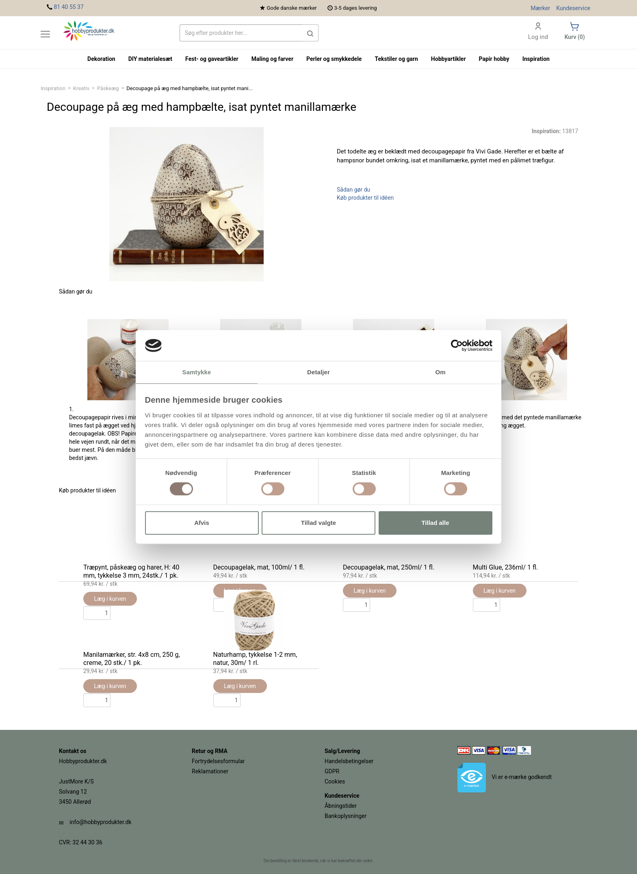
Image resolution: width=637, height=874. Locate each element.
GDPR (332, 771)
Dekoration (101, 59)
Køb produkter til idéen (365, 197)
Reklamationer (210, 771)
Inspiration (53, 88)
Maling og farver (272, 59)
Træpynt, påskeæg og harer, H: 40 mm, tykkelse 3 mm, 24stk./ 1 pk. (131, 571)
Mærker (540, 8)
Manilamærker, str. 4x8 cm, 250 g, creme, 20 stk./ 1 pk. (131, 659)
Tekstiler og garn (396, 59)
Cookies (335, 781)
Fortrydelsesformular (218, 761)
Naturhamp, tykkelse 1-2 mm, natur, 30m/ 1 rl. (255, 659)
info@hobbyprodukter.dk (100, 822)
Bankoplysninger (345, 816)
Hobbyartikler (448, 59)
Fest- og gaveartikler (211, 59)
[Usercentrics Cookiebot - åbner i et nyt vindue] (456, 345)
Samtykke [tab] (196, 372)
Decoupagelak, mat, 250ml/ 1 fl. (388, 567)
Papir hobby (494, 59)
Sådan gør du (353, 189)
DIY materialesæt (150, 59)
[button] (310, 32)
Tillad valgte (318, 522)
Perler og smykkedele (334, 59)
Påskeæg (108, 88)
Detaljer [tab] (318, 372)
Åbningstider (341, 806)
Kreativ (81, 88)
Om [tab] (440, 372)
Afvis (201, 522)
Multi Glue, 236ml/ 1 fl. (505, 567)
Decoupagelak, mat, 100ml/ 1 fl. (259, 567)
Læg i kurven (369, 590)
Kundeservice (573, 8)
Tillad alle (435, 522)
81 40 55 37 (68, 7)
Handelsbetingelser (349, 761)
